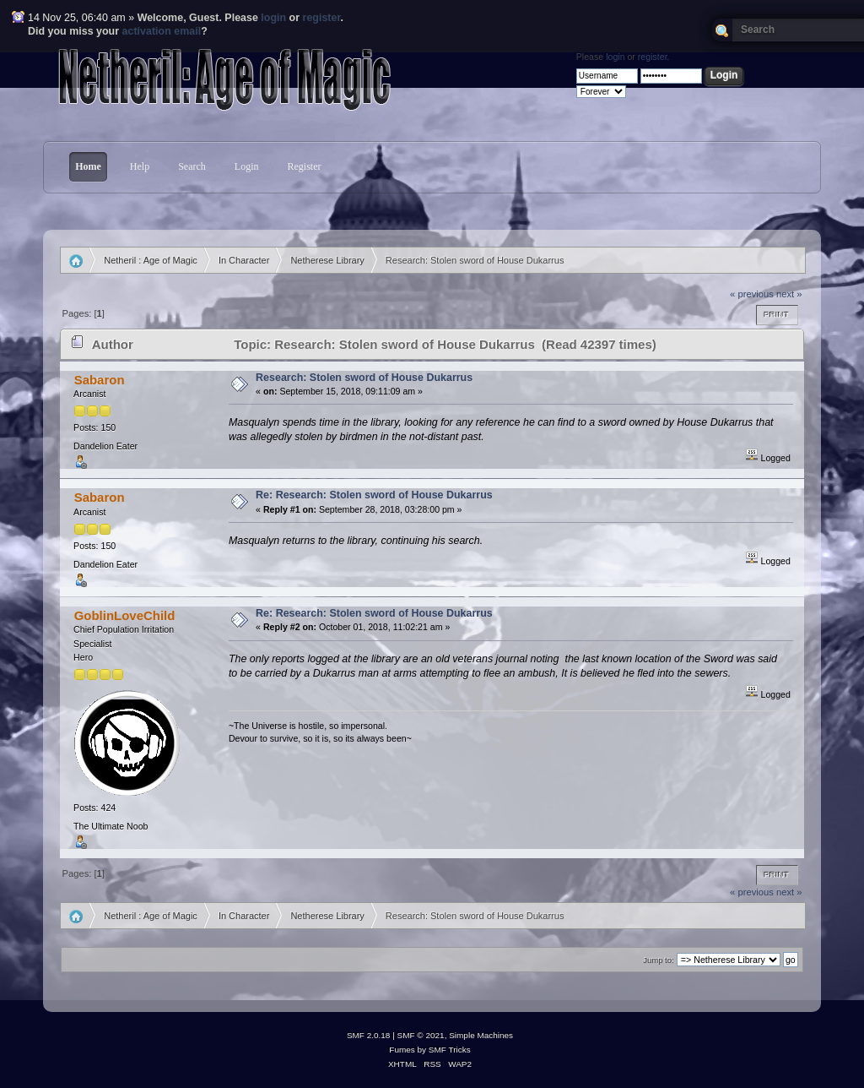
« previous (752, 294)
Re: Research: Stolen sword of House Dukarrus (374, 495)
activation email (162, 31)
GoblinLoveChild (125, 615)
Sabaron (99, 380)
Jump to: (658, 960)
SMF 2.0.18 (369, 1035)
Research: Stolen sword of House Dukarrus (364, 378)
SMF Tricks (450, 1049)
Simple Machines (481, 1035)
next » (789, 294)
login (273, 18)
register (322, 18)
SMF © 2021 (421, 1035)
